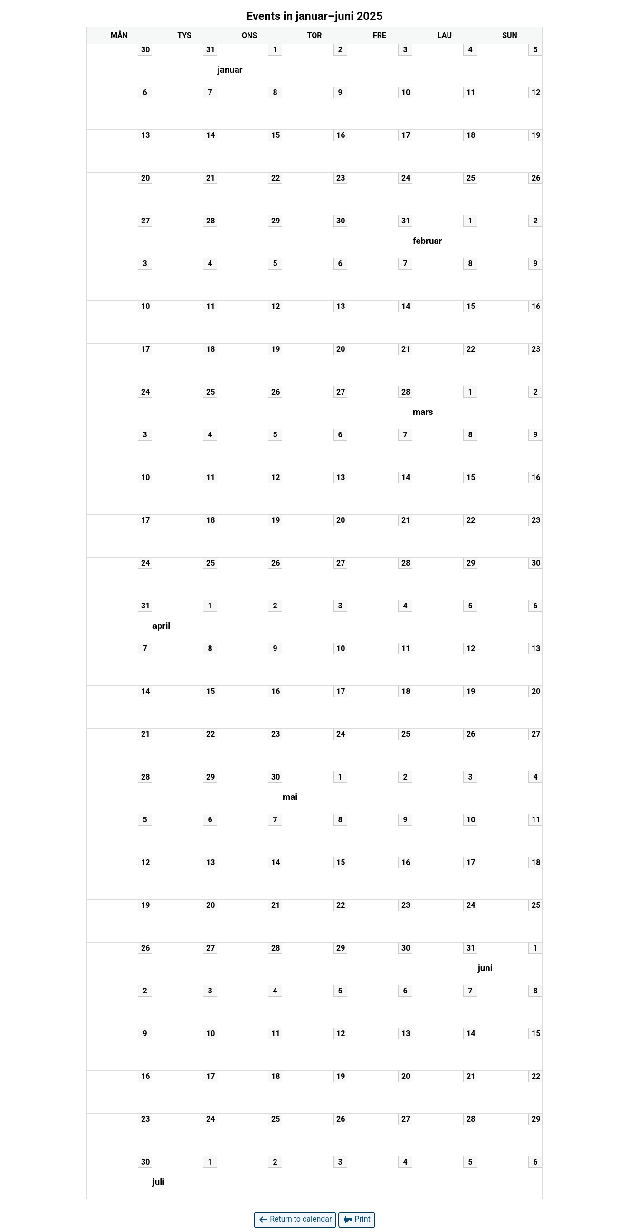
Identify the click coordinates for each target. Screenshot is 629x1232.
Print (356, 1219)
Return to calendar (295, 1219)
